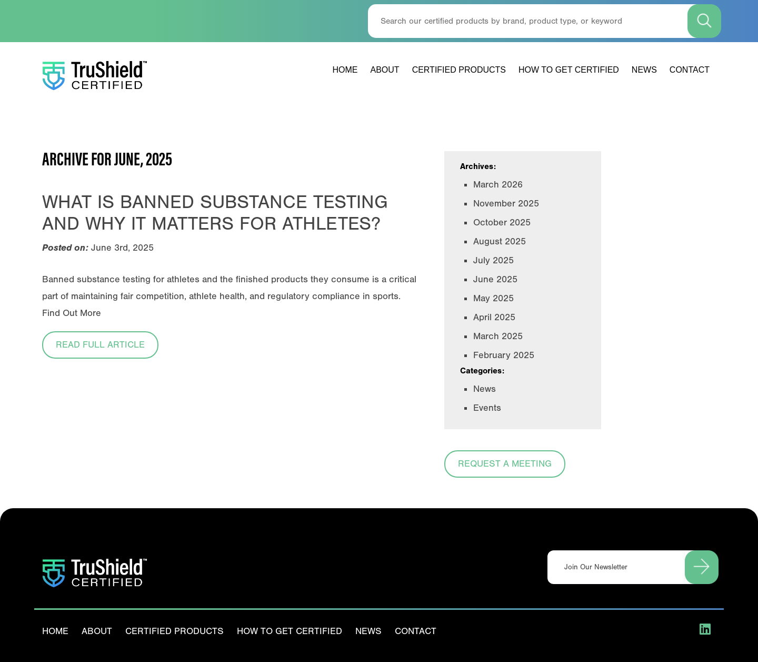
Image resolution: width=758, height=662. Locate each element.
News (644, 69)
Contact (690, 69)
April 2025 (494, 317)
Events (487, 407)
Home (345, 69)
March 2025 (498, 336)
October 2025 (502, 222)
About (385, 69)
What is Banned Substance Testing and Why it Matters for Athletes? (215, 212)
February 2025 (503, 355)
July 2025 (493, 260)
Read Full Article (100, 344)
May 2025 (493, 298)
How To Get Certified (568, 69)
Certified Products (459, 69)
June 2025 (495, 279)
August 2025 (499, 241)
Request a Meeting (505, 463)
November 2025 (506, 203)
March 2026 (498, 184)
